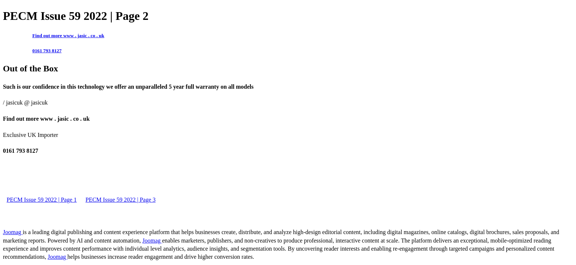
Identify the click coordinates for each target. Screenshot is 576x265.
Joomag (13, 232)
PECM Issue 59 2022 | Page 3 (121, 200)
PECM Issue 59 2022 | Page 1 (42, 200)
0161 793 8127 (47, 50)
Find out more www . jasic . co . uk (68, 35)
